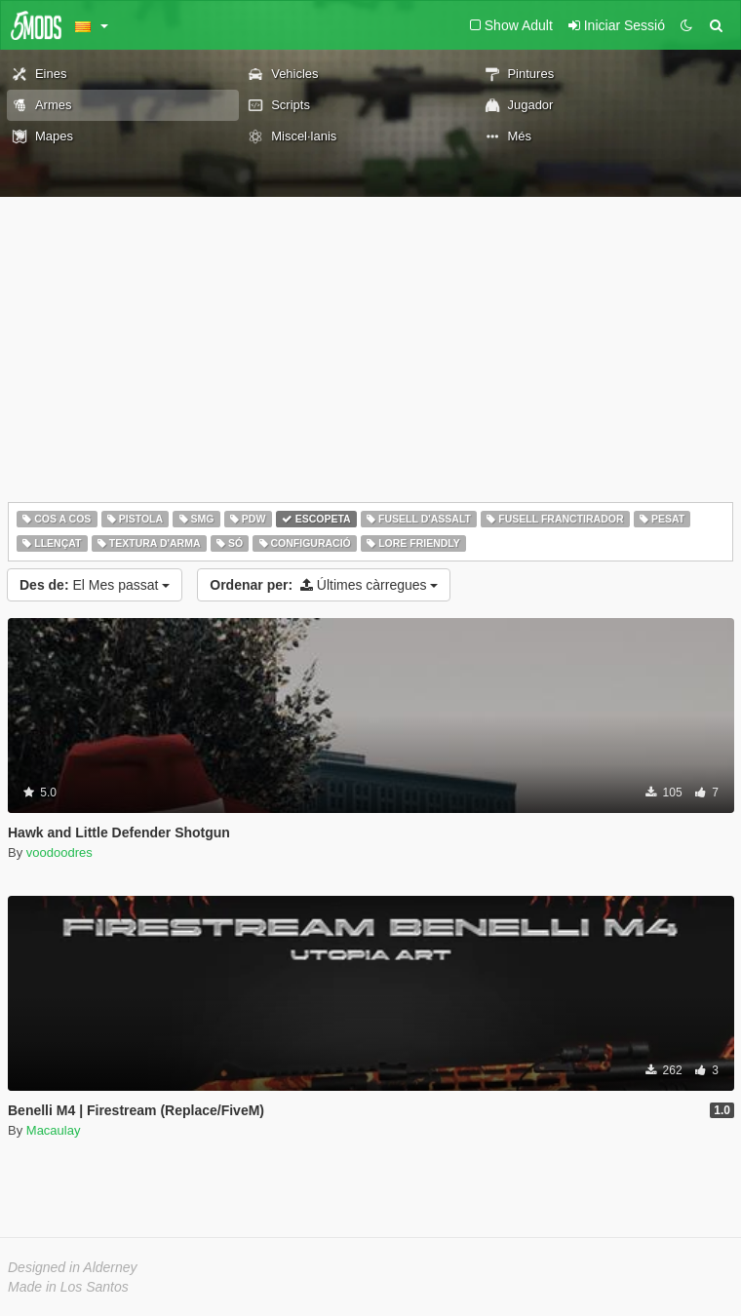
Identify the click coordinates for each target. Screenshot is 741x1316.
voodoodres (59, 852)
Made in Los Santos (68, 1287)
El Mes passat (95, 585)
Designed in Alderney (72, 1267)
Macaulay (53, 1130)
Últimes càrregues (324, 585)
